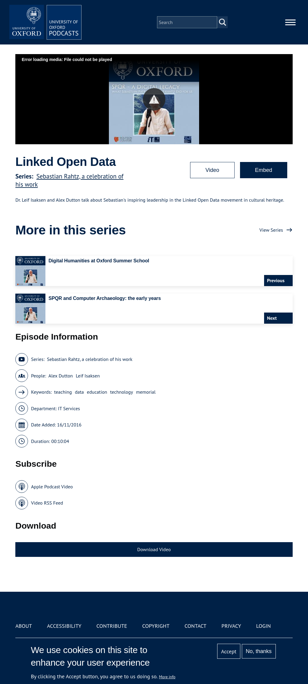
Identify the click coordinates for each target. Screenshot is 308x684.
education (97, 392)
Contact (195, 625)
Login (263, 625)
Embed (263, 170)
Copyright (156, 625)
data (79, 392)
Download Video (154, 549)
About (23, 625)
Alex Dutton (60, 376)
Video (212, 170)
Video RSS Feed (47, 503)
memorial (146, 392)
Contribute (112, 625)
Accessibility (64, 625)
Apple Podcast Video (52, 487)
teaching (63, 392)
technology (121, 392)
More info (167, 676)
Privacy (231, 625)
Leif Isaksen (88, 376)
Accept (228, 651)
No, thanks (259, 651)
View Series (271, 230)
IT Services (69, 408)
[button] (154, 99)
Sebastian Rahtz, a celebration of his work (89, 359)
